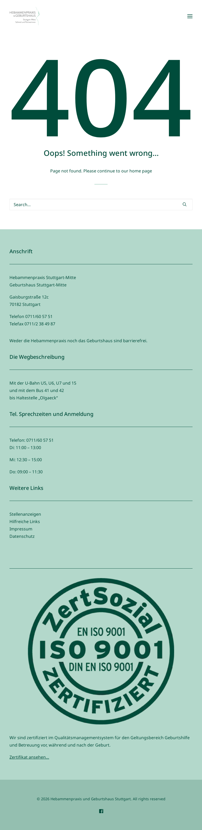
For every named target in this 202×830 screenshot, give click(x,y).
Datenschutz (22, 536)
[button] (190, 16)
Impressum (20, 529)
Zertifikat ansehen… (29, 757)
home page (140, 171)
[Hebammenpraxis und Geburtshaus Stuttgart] (24, 16)
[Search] (101, 204)
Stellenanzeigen (25, 514)
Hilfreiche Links (24, 521)
